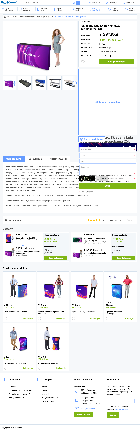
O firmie (45, 387)
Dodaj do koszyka (116, 61)
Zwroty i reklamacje (16, 398)
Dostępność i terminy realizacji (20, 391)
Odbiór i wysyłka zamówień (19, 394)
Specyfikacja (35, 159)
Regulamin (46, 394)
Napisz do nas (83, 414)
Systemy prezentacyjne (27, 17)
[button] (132, 9)
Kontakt (45, 391)
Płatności (12, 387)
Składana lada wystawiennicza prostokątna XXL (70, 17)
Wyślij (107, 186)
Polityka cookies (48, 401)
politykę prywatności (121, 409)
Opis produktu (14, 159)
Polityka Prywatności (50, 398)
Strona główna (12, 17)
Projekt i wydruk (58, 159)
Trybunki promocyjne (44, 17)
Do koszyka (28, 319)
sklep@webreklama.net (90, 409)
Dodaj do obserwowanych (83, 61)
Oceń (129, 220)
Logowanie (95, 3)
